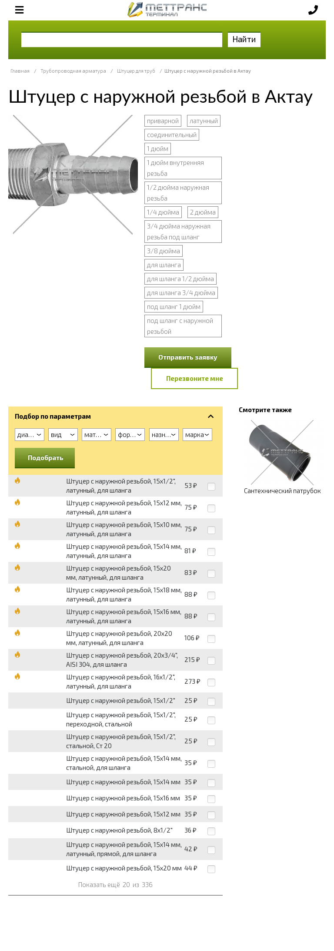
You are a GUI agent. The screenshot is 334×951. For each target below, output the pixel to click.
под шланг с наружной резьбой (180, 325)
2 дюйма (203, 212)
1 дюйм (157, 148)
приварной (163, 120)
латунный (204, 120)
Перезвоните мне (194, 378)
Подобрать (45, 457)
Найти (244, 39)
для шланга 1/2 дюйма (180, 278)
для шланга (164, 265)
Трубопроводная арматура (73, 71)
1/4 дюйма (163, 212)
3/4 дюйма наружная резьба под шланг (178, 231)
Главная (20, 71)
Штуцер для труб (136, 71)
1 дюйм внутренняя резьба (175, 167)
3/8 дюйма (163, 251)
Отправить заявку (187, 357)
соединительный (172, 134)
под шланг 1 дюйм (173, 306)
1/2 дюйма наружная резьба (178, 192)
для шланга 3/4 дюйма (181, 292)
